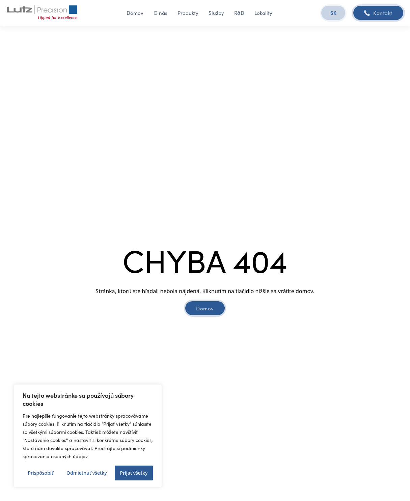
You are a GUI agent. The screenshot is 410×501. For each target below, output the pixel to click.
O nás (160, 12)
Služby (216, 12)
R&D (239, 12)
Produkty (187, 12)
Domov (135, 12)
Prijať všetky (134, 473)
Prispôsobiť (40, 473)
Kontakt (378, 12)
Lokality (263, 12)
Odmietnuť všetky (86, 473)
